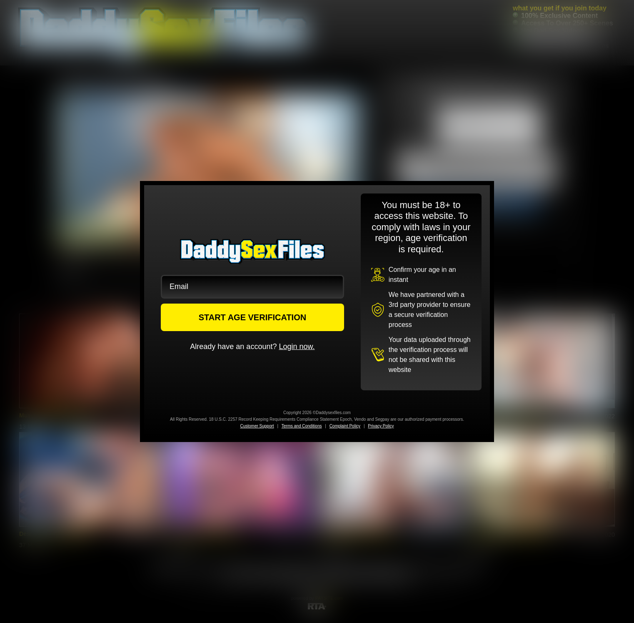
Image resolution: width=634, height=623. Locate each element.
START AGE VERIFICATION (253, 317)
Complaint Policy (344, 426)
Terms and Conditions (302, 426)
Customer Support (257, 426)
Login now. (297, 346)
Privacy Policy (381, 426)
